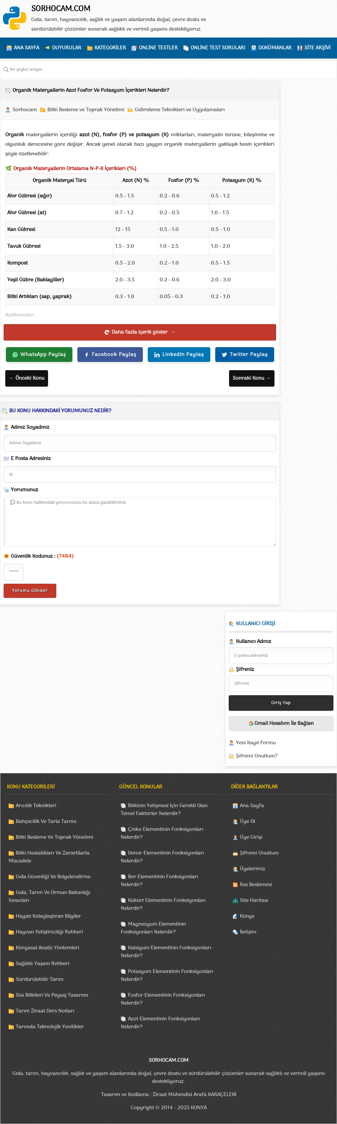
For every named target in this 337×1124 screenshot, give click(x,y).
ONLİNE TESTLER (158, 48)
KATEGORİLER (110, 48)
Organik (14, 135)
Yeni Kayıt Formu (256, 743)
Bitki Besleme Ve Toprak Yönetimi (54, 837)
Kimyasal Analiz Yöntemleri (47, 948)
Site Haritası (254, 900)
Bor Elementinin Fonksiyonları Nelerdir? (159, 881)
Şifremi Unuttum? (256, 756)
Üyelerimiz (252, 869)
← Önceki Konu (26, 378)
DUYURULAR (66, 48)
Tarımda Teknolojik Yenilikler (50, 1027)
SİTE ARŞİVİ (317, 48)
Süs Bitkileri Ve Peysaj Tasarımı (52, 995)
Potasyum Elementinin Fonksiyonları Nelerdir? (167, 975)
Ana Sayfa (252, 806)
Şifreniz (241, 670)
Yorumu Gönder (30, 590)
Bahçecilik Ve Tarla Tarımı (46, 821)
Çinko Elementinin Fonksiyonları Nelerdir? (162, 833)
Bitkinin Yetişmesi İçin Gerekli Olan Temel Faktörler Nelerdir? (164, 810)
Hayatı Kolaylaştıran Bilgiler (48, 916)
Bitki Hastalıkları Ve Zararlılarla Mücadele (49, 857)
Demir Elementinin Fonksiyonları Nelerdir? (162, 857)
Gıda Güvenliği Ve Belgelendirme (53, 877)
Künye (247, 916)
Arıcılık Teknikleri (36, 806)
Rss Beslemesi (256, 885)
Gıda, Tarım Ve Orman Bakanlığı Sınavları (49, 896)
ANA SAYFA (26, 48)
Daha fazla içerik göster (140, 332)
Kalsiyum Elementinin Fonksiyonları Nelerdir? (166, 952)
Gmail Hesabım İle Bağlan (281, 723)
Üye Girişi (251, 837)
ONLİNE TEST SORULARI (218, 48)
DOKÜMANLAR (275, 48)
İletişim (248, 932)
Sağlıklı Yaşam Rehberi (42, 963)
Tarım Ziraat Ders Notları (45, 1011)
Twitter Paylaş (245, 354)
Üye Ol (247, 821)
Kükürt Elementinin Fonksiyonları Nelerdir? (163, 904)
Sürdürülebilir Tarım (40, 979)
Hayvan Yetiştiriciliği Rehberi (49, 932)
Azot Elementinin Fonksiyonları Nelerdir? (160, 1023)
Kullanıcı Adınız (250, 642)
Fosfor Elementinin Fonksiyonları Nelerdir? (163, 999)
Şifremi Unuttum (259, 853)
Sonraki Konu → (252, 378)
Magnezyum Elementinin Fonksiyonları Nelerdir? (153, 928)
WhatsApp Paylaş (39, 354)
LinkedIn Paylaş (179, 354)
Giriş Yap (281, 703)
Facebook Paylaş (110, 354)
